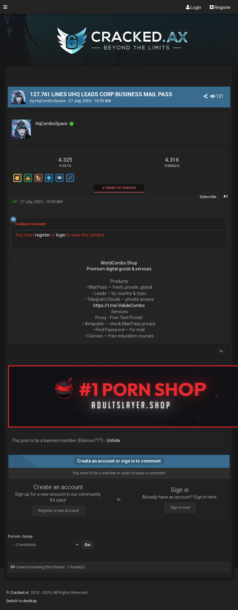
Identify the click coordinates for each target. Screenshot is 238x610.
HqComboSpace (50, 100)
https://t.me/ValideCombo (119, 305)
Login (193, 7)
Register (220, 7)
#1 (225, 196)
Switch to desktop (21, 601)
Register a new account (58, 510)
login (60, 235)
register (42, 235)
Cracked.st (20, 592)
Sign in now (180, 507)
